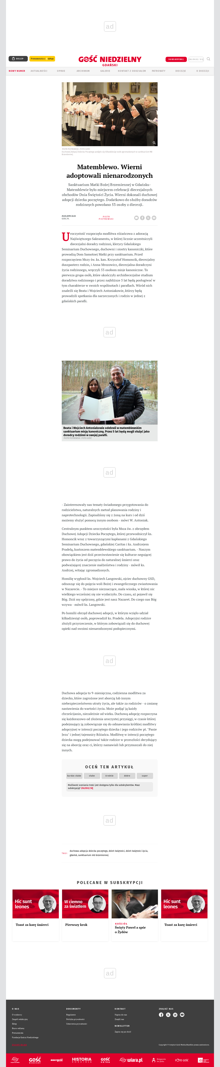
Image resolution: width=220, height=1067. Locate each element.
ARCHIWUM (83, 71)
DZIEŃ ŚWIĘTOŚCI (117, 851)
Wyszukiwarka (208, 59)
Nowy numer (17, 71)
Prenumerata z (42, 59)
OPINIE (61, 71)
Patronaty (159, 71)
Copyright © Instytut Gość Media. (172, 1045)
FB (143, 217)
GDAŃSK (73, 855)
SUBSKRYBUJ (176, 59)
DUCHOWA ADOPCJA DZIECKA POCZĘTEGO (89, 851)
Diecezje (180, 71)
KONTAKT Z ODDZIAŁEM (132, 71)
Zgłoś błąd (19, 1045)
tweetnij (149, 217)
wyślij (155, 217)
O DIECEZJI (202, 71)
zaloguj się (196, 59)
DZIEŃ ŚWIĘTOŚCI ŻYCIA (137, 851)
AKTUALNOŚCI (39, 71)
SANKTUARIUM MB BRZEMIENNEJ (93, 855)
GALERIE (105, 71)
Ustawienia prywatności (76, 1024)
